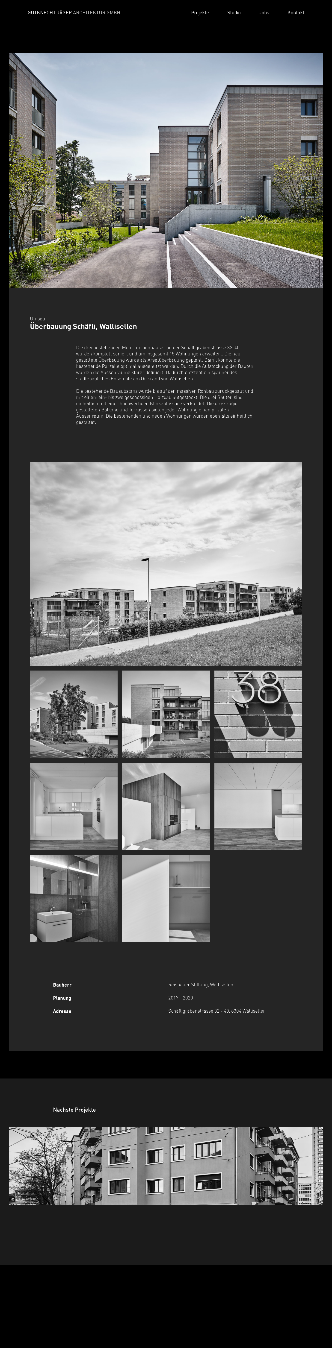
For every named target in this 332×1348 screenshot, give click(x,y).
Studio (234, 12)
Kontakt (296, 12)
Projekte (200, 12)
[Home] (77, 12)
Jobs (264, 12)
